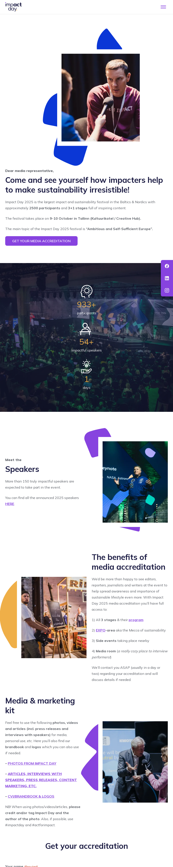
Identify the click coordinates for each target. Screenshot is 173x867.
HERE (9, 504)
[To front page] (13, 7)
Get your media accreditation (41, 241)
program (136, 620)
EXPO (100, 630)
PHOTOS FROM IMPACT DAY (32, 763)
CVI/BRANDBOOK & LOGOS (31, 796)
